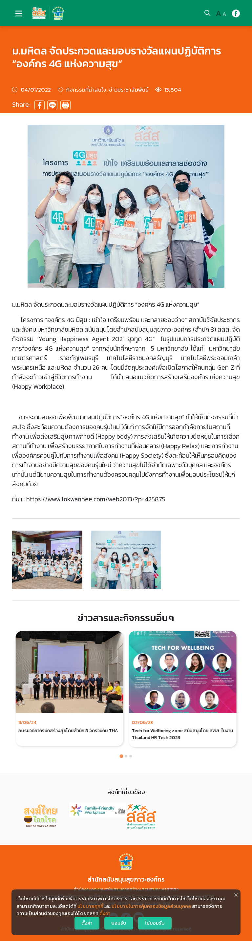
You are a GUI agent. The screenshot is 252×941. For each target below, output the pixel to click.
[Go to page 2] (126, 756)
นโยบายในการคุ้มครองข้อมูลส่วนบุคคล (151, 906)
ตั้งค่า (105, 913)
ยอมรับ (118, 923)
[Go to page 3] (130, 756)
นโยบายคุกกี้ (90, 906)
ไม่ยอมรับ (155, 923)
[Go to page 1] (121, 756)
